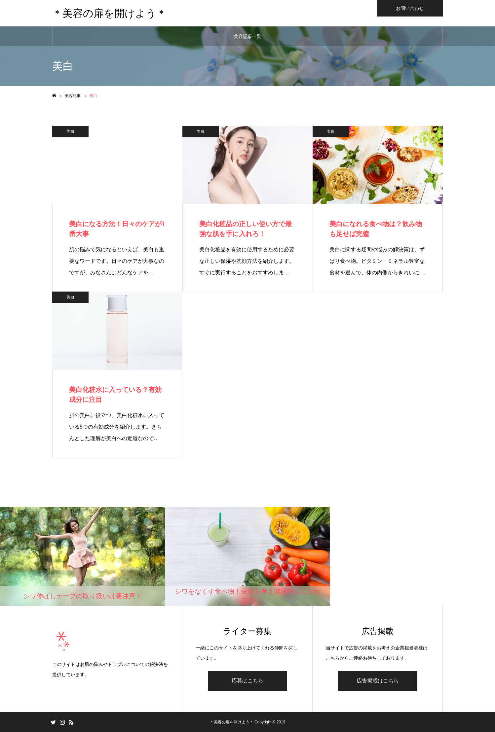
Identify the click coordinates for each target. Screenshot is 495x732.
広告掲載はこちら (378, 680)
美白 (70, 131)
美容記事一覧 (247, 36)
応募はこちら (247, 680)
